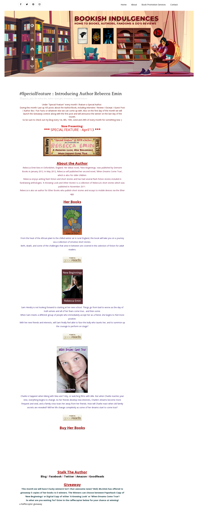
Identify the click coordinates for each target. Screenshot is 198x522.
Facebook (55, 476)
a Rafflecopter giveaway (30, 504)
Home (124, 4)
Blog (44, 476)
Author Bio (42, 98)
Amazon (81, 476)
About (134, 4)
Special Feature (80, 98)
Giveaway (68, 98)
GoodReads (96, 476)
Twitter (69, 476)
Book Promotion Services (154, 4)
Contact (174, 4)
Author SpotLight (55, 98)
